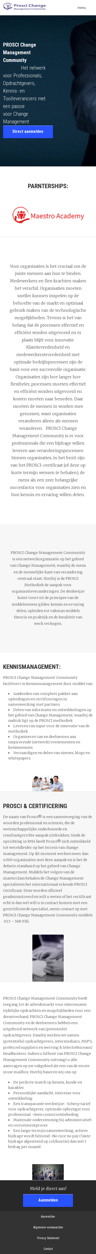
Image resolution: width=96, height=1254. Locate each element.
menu (85, 8)
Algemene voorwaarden (48, 1227)
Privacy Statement (48, 1238)
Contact (48, 1249)
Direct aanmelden (28, 131)
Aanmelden (48, 1200)
